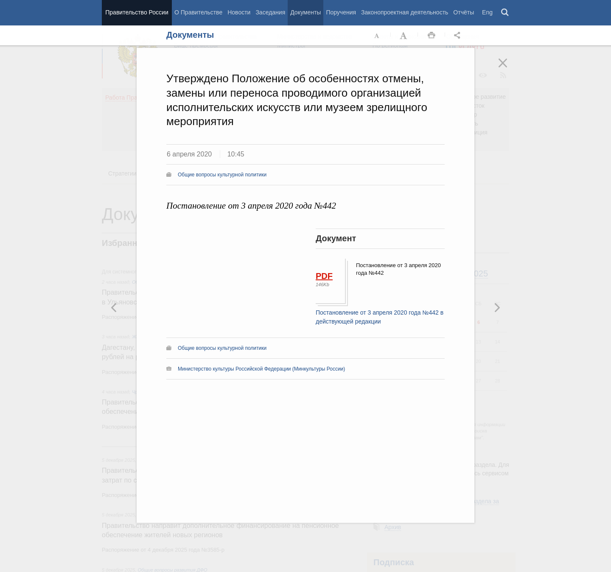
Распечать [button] (431, 35)
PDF (324, 276)
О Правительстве (198, 12)
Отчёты (463, 12)
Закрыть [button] (509, 69)
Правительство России (136, 12)
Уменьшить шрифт (377, 35)
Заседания (270, 12)
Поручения (341, 12)
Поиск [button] (505, 12)
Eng (487, 12)
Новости (238, 12)
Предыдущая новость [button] (497, 307)
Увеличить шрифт (404, 35)
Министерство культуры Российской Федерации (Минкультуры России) (261, 369)
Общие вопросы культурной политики (222, 175)
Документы (305, 12)
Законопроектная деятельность (404, 12)
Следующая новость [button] (114, 307)
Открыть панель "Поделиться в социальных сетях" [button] (458, 35)
